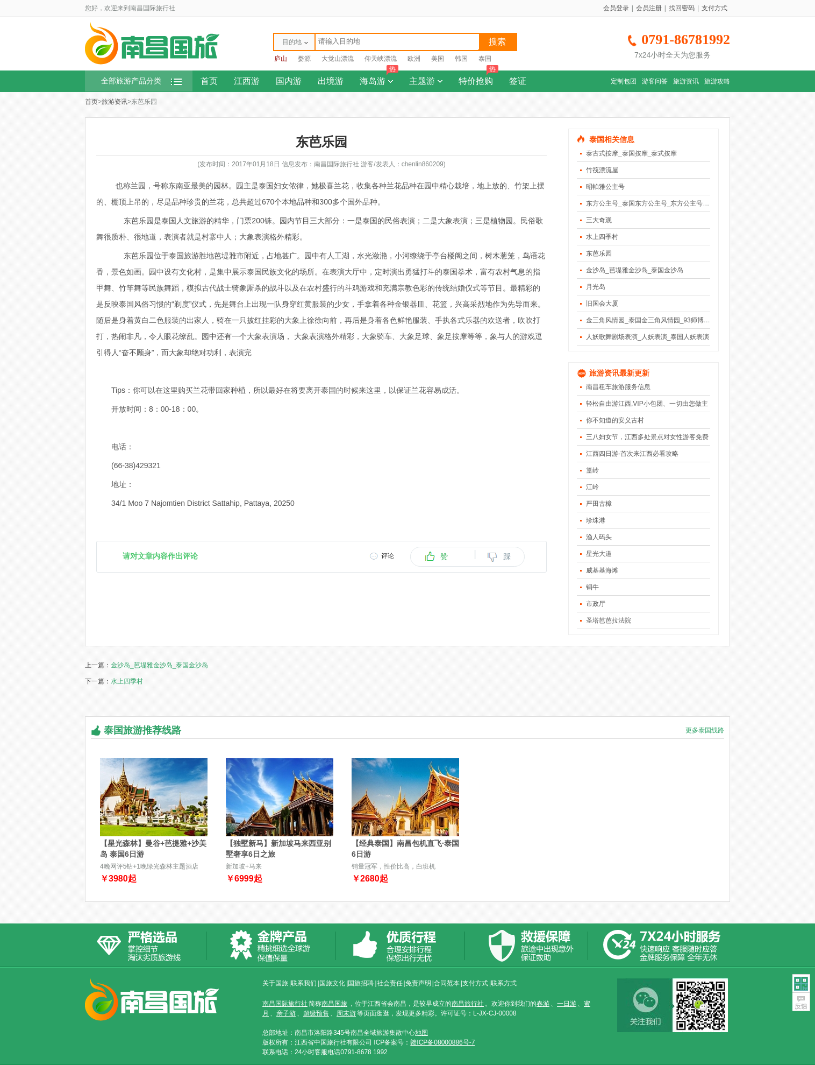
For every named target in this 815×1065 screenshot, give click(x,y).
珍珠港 (595, 520)
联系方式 (504, 983)
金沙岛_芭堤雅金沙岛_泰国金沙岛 (634, 270)
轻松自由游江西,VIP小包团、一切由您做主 (647, 403)
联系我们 (304, 983)
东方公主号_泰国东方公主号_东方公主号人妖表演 (657, 203)
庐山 (280, 58)
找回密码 (682, 8)
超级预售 (316, 1013)
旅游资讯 (686, 81)
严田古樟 (599, 503)
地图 (421, 1032)
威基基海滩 (602, 570)
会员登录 (616, 8)
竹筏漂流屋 (602, 170)
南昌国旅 (334, 1003)
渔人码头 (599, 537)
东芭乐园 (599, 253)
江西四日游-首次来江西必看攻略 (632, 453)
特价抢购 (478, 78)
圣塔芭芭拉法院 (608, 620)
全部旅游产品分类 (141, 81)
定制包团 (624, 81)
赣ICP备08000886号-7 (442, 1042)
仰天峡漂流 (380, 58)
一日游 (566, 1003)
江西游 (247, 81)
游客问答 (655, 81)
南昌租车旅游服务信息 (618, 387)
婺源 (304, 58)
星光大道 (599, 554)
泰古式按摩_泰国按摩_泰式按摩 (631, 153)
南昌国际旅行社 (285, 1003)
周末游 (346, 1013)
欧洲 (413, 58)
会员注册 (649, 8)
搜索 (497, 41)
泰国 (484, 58)
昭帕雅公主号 (605, 187)
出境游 (331, 81)
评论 (387, 556)
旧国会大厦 (602, 303)
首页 (209, 81)
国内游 (289, 81)
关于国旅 (275, 983)
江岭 (592, 487)
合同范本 (447, 983)
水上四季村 (602, 237)
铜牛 (592, 587)
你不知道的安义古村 (615, 420)
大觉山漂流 (337, 58)
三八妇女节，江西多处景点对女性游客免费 (647, 437)
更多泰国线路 (704, 730)
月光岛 (595, 287)
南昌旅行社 (468, 1003)
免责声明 (418, 983)
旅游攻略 (717, 81)
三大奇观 (599, 220)
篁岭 (592, 470)
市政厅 (595, 604)
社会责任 (390, 983)
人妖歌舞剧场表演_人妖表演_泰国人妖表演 (647, 337)
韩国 (461, 58)
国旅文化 (332, 983)
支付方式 (714, 8)
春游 (543, 1003)
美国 (437, 58)
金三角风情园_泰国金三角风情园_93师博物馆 (651, 320)
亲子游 (286, 1013)
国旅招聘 (361, 983)
